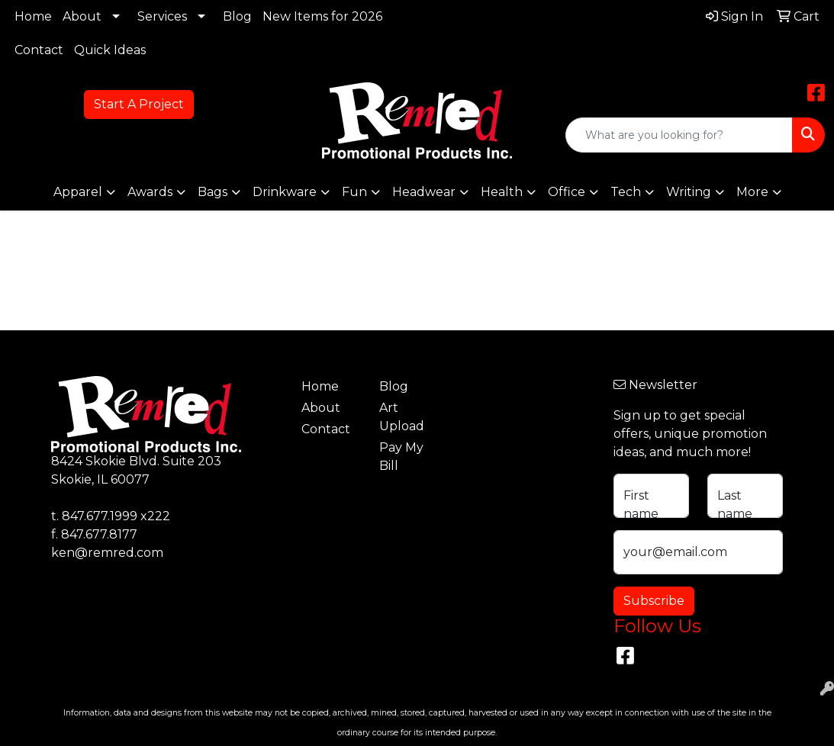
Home (33, 16)
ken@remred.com (107, 552)
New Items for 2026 (322, 16)
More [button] (752, 192)
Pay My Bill (401, 456)
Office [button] (566, 192)
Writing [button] (688, 192)
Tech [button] (625, 192)
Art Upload (401, 416)
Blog (237, 16)
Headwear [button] (424, 192)
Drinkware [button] (285, 192)
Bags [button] (212, 192)
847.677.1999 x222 (116, 516)
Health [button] (502, 192)
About (82, 16)
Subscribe (653, 600)
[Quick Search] (679, 135)
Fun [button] (354, 192)
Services (162, 16)
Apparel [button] (77, 192)
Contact (38, 50)
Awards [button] (149, 192)
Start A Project (139, 104)
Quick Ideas (110, 50)
